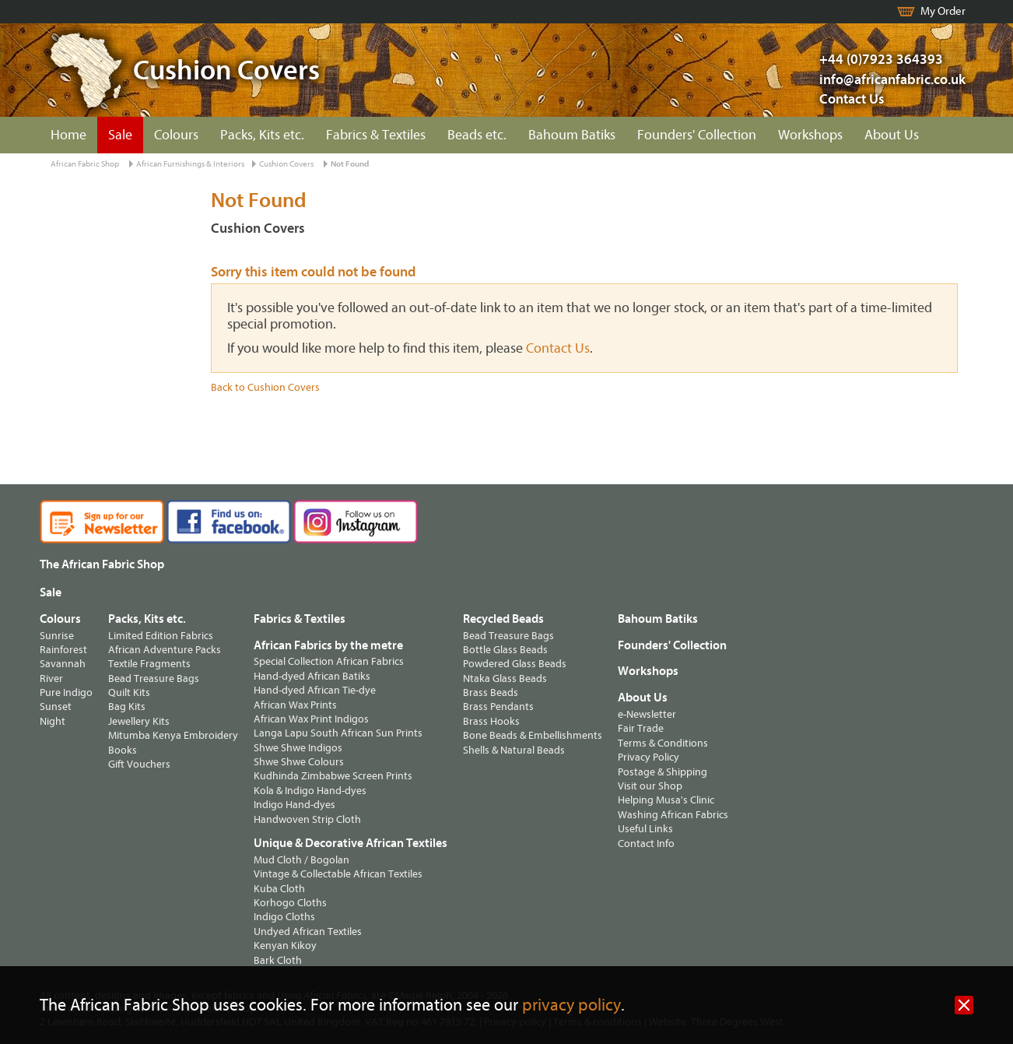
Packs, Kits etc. (262, 135)
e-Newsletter (647, 714)
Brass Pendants (498, 706)
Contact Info (646, 843)
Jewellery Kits (139, 721)
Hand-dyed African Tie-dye (315, 690)
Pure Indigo (66, 692)
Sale (120, 135)
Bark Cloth (278, 960)
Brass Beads (490, 692)
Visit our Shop (650, 786)
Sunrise (57, 635)
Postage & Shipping (662, 772)
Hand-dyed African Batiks (312, 676)
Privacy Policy (648, 757)
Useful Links (645, 828)
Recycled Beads (503, 619)
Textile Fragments (149, 663)
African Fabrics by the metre (328, 645)
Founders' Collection (696, 135)
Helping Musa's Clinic (666, 800)
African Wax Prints (295, 705)
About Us (891, 135)
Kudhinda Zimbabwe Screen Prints (333, 775)
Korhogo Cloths (290, 902)
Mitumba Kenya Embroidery (173, 735)
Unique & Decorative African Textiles (350, 843)
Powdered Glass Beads (514, 663)
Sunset (56, 706)
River (51, 678)
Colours (176, 135)
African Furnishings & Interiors (190, 164)
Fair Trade (641, 728)
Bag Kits (126, 706)
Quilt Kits (129, 692)
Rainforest (63, 649)
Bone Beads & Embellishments (532, 735)
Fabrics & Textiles (376, 135)
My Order (943, 11)
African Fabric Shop (85, 164)
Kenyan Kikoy (285, 945)
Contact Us (852, 99)
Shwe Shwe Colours (299, 761)
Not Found (350, 164)
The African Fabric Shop (102, 564)
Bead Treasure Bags (153, 678)
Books (122, 750)
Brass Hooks (491, 721)
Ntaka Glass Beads (505, 678)
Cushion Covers (286, 164)
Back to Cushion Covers (265, 387)
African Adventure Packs (164, 649)
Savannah (63, 663)
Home (68, 135)
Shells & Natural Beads (514, 750)
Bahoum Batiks (571, 135)
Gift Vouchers (139, 764)
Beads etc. (477, 135)
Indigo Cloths (284, 916)
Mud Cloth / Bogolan (301, 859)
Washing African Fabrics (673, 814)
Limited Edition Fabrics (160, 635)
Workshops (810, 135)
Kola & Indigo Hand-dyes (310, 790)
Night (52, 721)
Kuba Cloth (279, 888)
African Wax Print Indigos (311, 719)
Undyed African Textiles (308, 931)
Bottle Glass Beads (505, 649)
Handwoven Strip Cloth (307, 819)
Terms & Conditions (663, 743)
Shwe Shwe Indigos (298, 747)
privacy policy (571, 1005)
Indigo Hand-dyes (294, 804)
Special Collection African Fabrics (329, 661)
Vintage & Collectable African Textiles (338, 874)
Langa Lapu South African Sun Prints (338, 733)
